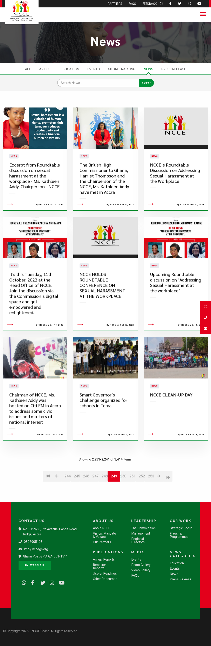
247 (95, 501)
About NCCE (101, 528)
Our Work (180, 520)
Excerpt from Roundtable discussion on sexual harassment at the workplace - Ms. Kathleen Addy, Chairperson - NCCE (34, 188)
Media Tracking (122, 69)
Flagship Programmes (179, 535)
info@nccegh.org (36, 549)
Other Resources (105, 579)
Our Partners (102, 542)
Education (70, 69)
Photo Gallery (141, 565)
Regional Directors (138, 540)
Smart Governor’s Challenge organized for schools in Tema (103, 425)
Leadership (143, 520)
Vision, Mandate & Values (104, 535)
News (148, 69)
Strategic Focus (181, 528)
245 (77, 501)
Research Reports (100, 566)
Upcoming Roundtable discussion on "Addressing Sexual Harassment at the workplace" (175, 307)
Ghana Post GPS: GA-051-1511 (45, 556)
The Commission (143, 528)
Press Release (173, 69)
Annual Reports (104, 559)
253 (151, 501)
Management (140, 533)
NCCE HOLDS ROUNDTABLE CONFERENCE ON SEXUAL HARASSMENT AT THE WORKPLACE (102, 310)
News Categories (183, 553)
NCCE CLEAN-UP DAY (171, 419)
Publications (107, 552)
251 (132, 501)
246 (86, 501)
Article (45, 69)
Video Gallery (140, 570)
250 (123, 501)
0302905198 (33, 542)
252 (142, 501)
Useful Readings (105, 573)
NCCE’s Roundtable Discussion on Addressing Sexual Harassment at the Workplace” (175, 185)
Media (137, 552)
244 (67, 501)
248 (105, 501)
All (28, 69)
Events (93, 69)
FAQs (135, 575)
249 (114, 501)
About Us (103, 520)
